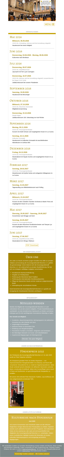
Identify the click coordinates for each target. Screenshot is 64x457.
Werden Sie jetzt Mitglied (32, 339)
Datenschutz (26, 451)
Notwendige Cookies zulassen (24, 454)
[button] (11, 10)
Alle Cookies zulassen (42, 454)
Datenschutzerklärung (29, 449)
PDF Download (32, 245)
